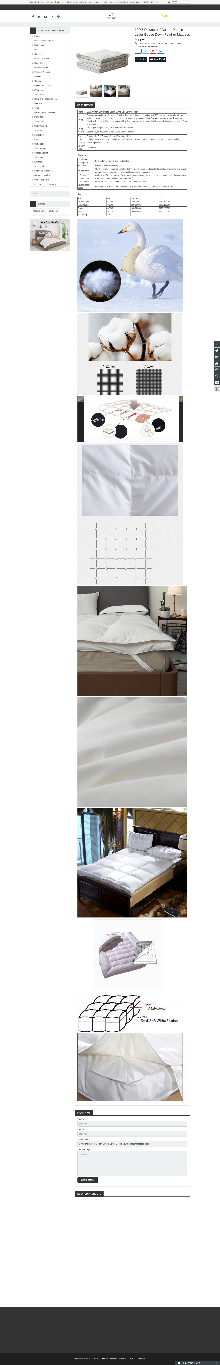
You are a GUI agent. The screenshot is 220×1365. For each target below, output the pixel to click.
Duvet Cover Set (41, 69)
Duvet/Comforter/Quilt (43, 51)
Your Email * (82, 1139)
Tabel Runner (40, 158)
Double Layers (175, 54)
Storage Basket (41, 163)
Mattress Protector (42, 82)
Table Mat (38, 167)
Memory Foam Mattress (44, 123)
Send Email (157, 69)
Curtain (37, 91)
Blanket (37, 87)
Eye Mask (38, 172)
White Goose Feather (148, 57)
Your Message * (84, 1158)
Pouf (36, 149)
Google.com (39, 221)
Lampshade (39, 145)
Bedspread (39, 55)
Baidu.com (54, 221)
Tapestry (38, 140)
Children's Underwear (43, 181)
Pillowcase (39, 100)
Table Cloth (39, 132)
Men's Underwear (42, 176)
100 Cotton (162, 54)
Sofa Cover (39, 105)
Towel (36, 118)
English (172, 2)
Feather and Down (42, 96)
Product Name (83, 1149)
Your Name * (83, 1129)
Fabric (37, 46)
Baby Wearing (40, 136)
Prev (78, 66)
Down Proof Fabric (147, 54)
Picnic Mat (38, 127)
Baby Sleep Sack (41, 190)
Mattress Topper (41, 78)
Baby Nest (38, 154)
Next (127, 66)
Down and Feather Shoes (45, 109)
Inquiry (141, 69)
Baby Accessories (42, 185)
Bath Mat (38, 114)
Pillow (37, 60)
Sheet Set (38, 73)
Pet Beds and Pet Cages (45, 194)
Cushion (38, 64)
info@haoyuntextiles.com (47, 7)
